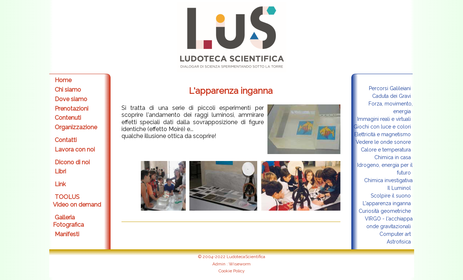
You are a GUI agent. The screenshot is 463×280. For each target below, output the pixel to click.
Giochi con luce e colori (382, 127)
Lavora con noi (75, 149)
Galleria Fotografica (68, 221)
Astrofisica (399, 242)
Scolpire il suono (391, 196)
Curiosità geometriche (385, 211)
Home (63, 80)
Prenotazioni (71, 108)
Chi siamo (68, 89)
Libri (60, 171)
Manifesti (67, 234)
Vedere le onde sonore (383, 142)
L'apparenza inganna (387, 203)
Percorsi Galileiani (390, 88)
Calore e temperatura (386, 150)
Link (60, 184)
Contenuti (68, 117)
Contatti (66, 140)
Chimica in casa (392, 157)
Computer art (395, 234)
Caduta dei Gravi (391, 96)
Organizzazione (76, 127)
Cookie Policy (232, 270)
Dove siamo (71, 99)
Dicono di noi (72, 162)
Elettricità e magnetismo (382, 134)
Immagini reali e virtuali (384, 119)
